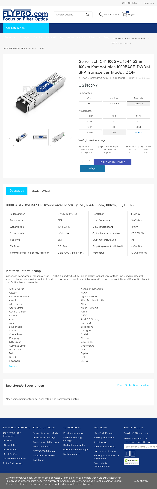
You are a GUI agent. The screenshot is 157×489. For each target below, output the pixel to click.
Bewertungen (41, 191)
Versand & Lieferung (104, 447)
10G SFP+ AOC (10, 450)
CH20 (90, 121)
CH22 (138, 121)
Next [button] (70, 138)
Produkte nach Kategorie (46, 442)
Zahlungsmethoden (104, 438)
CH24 (114, 127)
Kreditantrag (100, 442)
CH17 (90, 116)
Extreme (114, 104)
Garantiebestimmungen (76, 450)
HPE (90, 104)
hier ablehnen (84, 484)
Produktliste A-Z (41, 447)
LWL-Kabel (38, 460)
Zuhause (10, 37)
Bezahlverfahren (132, 150)
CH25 (139, 127)
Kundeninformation (73, 433)
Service (38, 37)
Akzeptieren (141, 481)
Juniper (114, 98)
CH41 (114, 133)
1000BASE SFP (10, 445)
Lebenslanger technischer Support (111, 150)
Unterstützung (54, 37)
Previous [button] (10, 138)
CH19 (138, 116)
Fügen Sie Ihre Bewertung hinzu (134, 385)
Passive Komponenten (14, 459)
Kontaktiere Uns (76, 37)
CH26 (90, 133)
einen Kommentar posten (64, 399)
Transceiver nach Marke (46, 433)
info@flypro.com (139, 433)
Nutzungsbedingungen (106, 451)
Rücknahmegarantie (74, 445)
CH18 (114, 116)
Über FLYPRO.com (103, 433)
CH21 (114, 121)
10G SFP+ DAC (10, 454)
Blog (106, 37)
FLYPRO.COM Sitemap (44, 451)
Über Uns (94, 37)
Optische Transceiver (44, 456)
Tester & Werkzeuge (13, 463)
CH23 (90, 127)
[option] (21, 138)
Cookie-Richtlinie (15, 484)
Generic (139, 104)
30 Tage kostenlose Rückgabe (87, 150)
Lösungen (24, 37)
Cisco (90, 98)
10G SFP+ (7, 441)
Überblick (17, 191)
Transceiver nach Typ (44, 438)
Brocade (138, 98)
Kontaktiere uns (147, 150)
